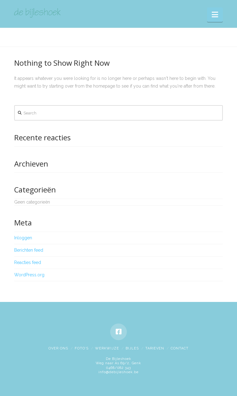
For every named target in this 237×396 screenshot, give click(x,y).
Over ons (58, 348)
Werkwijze (107, 348)
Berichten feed (28, 250)
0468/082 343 (118, 368)
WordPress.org (29, 274)
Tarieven (154, 348)
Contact (180, 348)
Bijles (132, 348)
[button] (215, 14)
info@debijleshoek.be (118, 372)
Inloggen (23, 237)
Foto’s (82, 348)
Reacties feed (27, 262)
